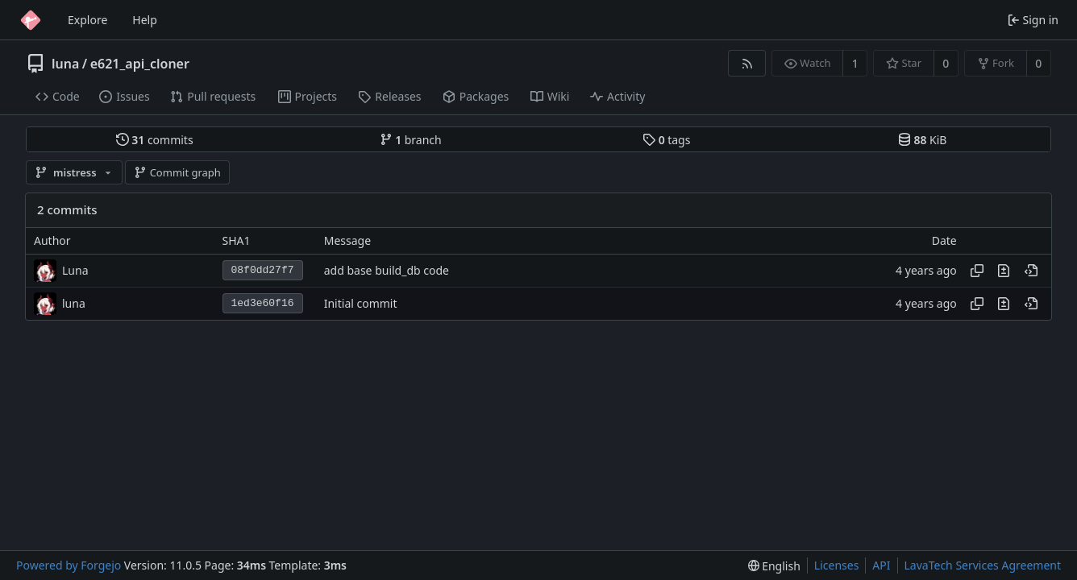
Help (144, 19)
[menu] (774, 566)
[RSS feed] (747, 63)
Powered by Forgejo (68, 565)
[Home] (30, 20)
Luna (75, 270)
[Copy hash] (977, 271)
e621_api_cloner (139, 64)
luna (65, 64)
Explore (87, 19)
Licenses (836, 565)
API (881, 565)
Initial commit (360, 303)
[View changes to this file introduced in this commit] (1004, 271)
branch (411, 139)
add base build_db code (386, 270)
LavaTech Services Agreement (982, 565)
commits (154, 139)
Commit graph (177, 172)
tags (666, 139)
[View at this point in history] (1031, 271)
